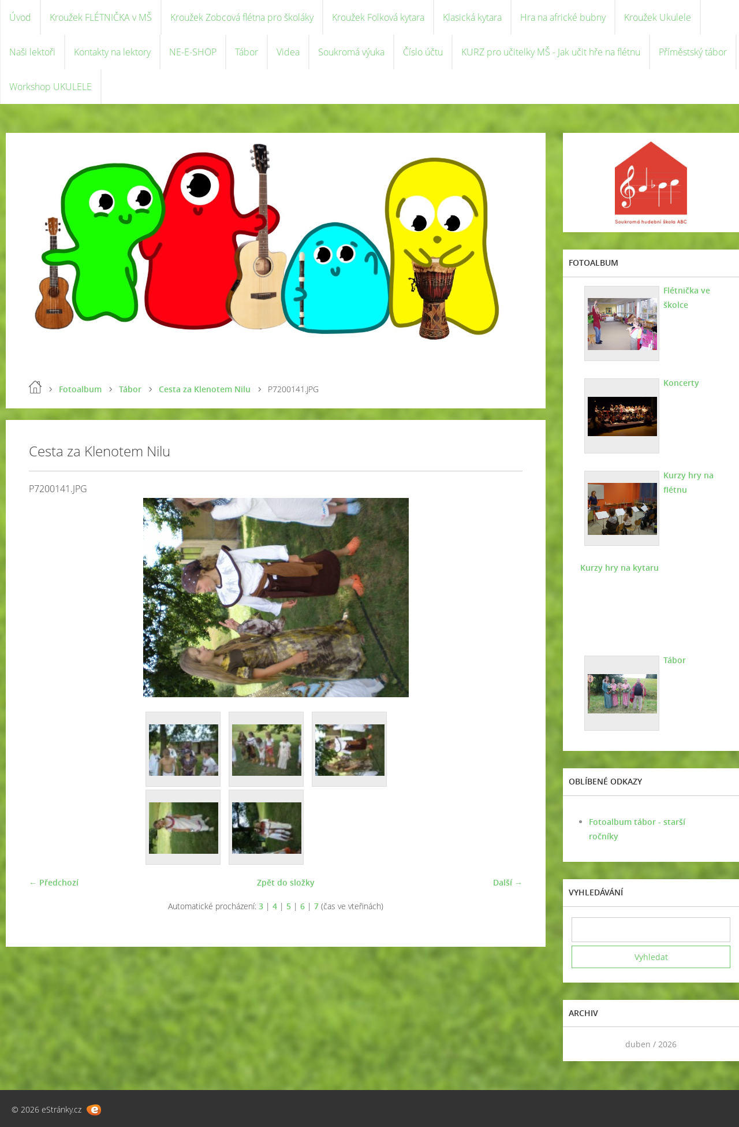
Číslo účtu (423, 52)
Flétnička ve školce (686, 297)
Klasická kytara (472, 17)
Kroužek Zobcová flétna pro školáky (241, 17)
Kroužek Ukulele (657, 17)
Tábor (246, 52)
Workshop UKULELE (50, 86)
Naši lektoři (32, 52)
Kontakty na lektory (112, 52)
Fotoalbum (80, 389)
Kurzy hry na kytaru (619, 567)
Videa (288, 52)
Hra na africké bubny (563, 17)
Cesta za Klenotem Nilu (205, 389)
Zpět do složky (286, 882)
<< (584, 1044)
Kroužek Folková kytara (378, 17)
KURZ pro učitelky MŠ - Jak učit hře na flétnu (550, 52)
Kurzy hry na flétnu (688, 482)
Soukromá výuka (351, 52)
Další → (507, 882)
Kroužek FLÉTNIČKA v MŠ (101, 17)
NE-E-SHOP (193, 52)
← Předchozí (54, 882)
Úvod (20, 17)
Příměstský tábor (693, 52)
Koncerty (681, 382)
